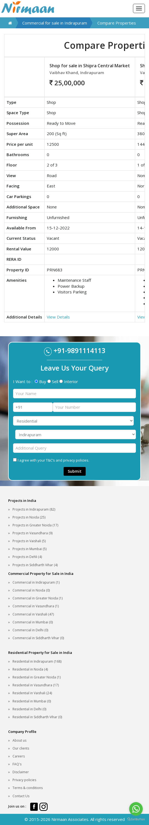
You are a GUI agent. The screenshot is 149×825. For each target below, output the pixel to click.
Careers (19, 756)
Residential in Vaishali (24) (32, 693)
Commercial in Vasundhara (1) (36, 606)
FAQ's (17, 764)
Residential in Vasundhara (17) (36, 685)
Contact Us (21, 796)
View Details (58, 317)
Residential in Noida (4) (30, 669)
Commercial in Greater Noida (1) (38, 598)
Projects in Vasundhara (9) (32, 533)
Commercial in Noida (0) (31, 590)
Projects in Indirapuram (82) (34, 509)
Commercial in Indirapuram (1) (36, 582)
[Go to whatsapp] (136, 809)
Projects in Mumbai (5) (29, 549)
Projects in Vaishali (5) (29, 541)
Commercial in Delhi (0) (30, 630)
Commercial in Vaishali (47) (33, 614)
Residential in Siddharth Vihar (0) (37, 717)
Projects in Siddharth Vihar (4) (35, 565)
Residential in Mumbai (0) (32, 701)
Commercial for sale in (54, 23)
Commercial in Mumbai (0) (33, 622)
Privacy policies (24, 780)
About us (19, 740)
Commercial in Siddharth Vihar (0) (38, 638)
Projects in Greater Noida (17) (35, 525)
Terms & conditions (28, 787)
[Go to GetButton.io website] (136, 819)
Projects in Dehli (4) (27, 556)
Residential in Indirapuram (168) (37, 661)
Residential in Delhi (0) (29, 709)
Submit (75, 471)
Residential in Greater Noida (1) (37, 677)
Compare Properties (116, 23)
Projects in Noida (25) (29, 517)
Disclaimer (21, 772)
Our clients (21, 748)
